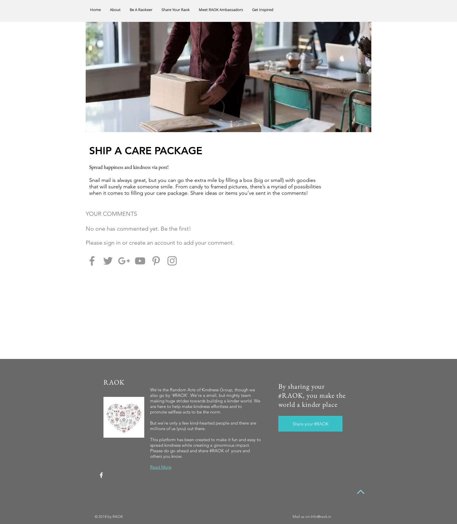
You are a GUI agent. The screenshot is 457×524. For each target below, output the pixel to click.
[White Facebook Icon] (101, 475)
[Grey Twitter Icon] (108, 261)
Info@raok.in (321, 516)
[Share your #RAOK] (310, 424)
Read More (160, 467)
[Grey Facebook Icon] (92, 261)
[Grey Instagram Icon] (172, 261)
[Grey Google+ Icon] (124, 261)
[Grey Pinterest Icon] (156, 261)
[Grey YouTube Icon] (140, 261)
